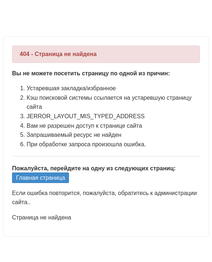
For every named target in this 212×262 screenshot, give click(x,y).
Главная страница (40, 178)
